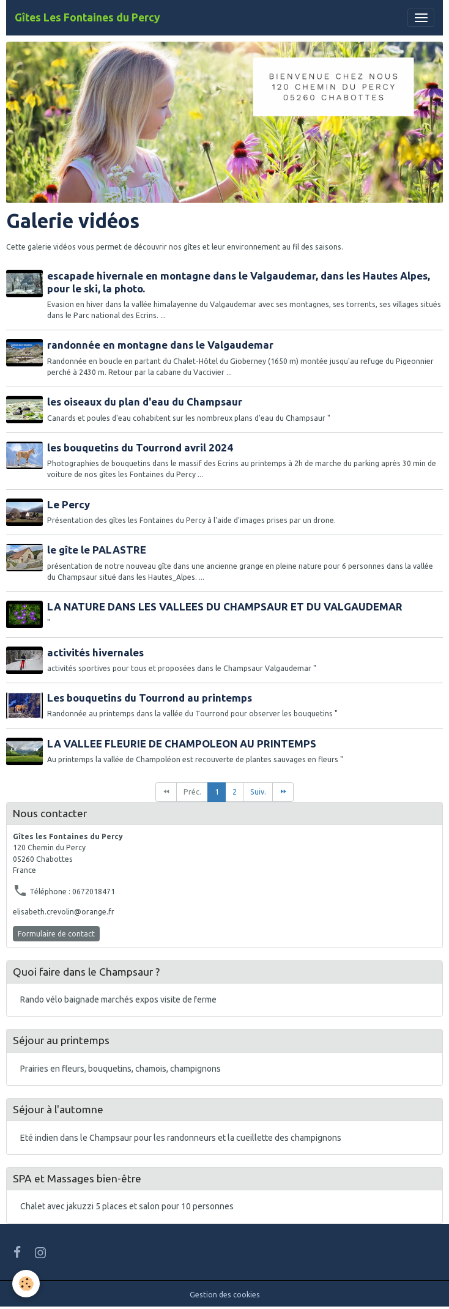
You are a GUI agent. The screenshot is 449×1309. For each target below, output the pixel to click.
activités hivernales (95, 652)
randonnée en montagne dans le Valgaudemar (160, 344)
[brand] (87, 18)
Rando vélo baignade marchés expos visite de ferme (118, 999)
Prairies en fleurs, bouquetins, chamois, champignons (120, 1069)
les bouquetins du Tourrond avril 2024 (140, 447)
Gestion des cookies (225, 1295)
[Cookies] (26, 1283)
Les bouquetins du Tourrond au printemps (149, 697)
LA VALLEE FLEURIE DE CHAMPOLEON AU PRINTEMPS (181, 743)
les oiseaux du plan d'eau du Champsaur (144, 401)
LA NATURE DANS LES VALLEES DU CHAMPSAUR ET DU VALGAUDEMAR (225, 606)
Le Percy (68, 504)
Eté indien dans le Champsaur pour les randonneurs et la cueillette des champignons (180, 1138)
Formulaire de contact (56, 934)
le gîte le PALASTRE (96, 549)
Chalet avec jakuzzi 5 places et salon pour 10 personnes (127, 1206)
